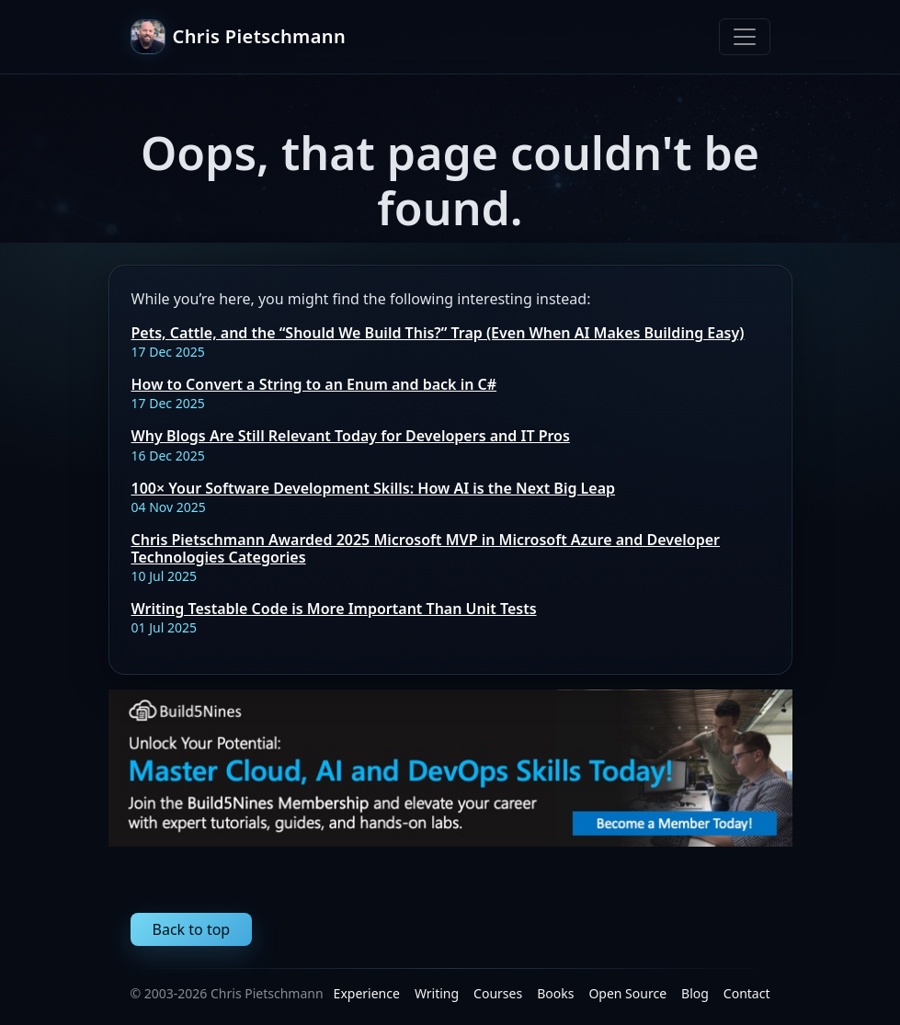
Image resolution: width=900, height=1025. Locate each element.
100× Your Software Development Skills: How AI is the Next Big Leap (373, 488)
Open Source (627, 993)
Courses (497, 993)
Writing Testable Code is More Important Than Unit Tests (334, 608)
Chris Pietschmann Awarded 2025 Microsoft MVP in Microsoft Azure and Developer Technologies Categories (426, 548)
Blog (695, 993)
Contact (746, 993)
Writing (437, 993)
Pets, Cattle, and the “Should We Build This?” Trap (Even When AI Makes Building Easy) (438, 333)
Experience (367, 993)
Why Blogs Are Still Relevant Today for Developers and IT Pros (350, 436)
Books (555, 993)
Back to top (192, 929)
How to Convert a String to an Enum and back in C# (314, 384)
